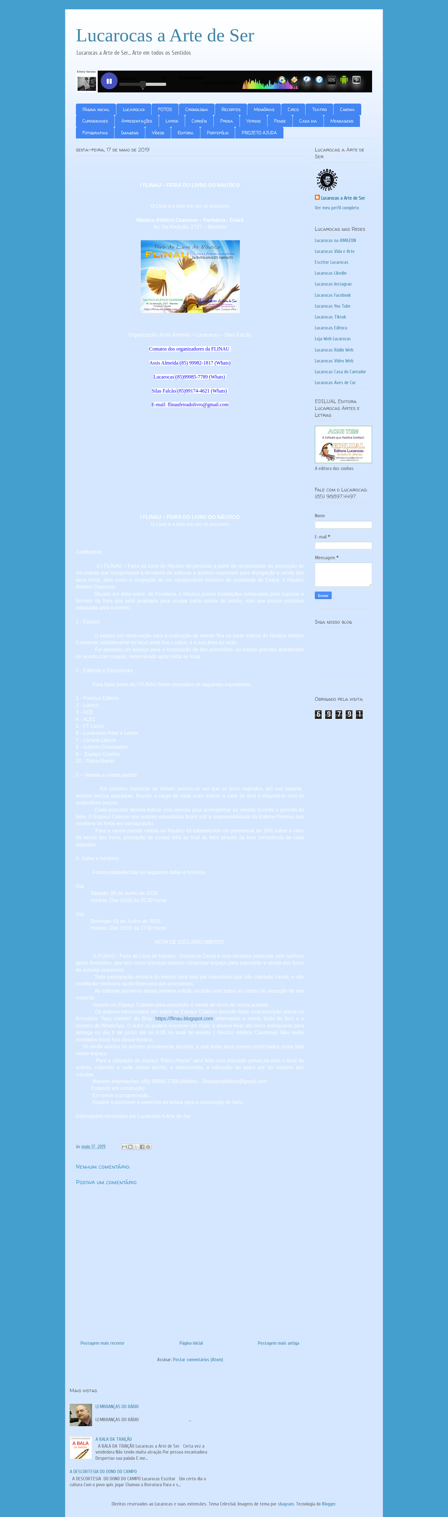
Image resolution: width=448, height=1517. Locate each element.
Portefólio (217, 133)
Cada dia (308, 121)
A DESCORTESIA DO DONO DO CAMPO (103, 1471)
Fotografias (95, 133)
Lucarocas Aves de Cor (335, 382)
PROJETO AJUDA (259, 133)
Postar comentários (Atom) (198, 1359)
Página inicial (96, 109)
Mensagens (341, 121)
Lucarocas (134, 109)
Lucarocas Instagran (333, 284)
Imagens (129, 133)
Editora (186, 133)
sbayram (286, 1504)
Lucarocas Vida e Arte (335, 251)
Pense (280, 121)
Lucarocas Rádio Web (334, 350)
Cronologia (196, 109)
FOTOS (165, 109)
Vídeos (158, 133)
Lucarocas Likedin (331, 273)
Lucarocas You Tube (333, 306)
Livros (172, 121)
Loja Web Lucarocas (333, 339)
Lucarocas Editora (331, 328)
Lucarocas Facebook (333, 295)
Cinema (347, 109)
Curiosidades (95, 121)
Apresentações (136, 121)
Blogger (328, 1504)
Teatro (319, 109)
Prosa (226, 121)
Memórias (264, 109)
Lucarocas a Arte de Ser (165, 35)
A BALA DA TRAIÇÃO (114, 1439)
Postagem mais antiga (278, 1343)
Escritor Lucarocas (331, 262)
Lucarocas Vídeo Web (334, 361)
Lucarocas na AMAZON (335, 240)
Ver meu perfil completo (337, 208)
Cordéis (199, 121)
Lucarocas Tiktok (330, 317)
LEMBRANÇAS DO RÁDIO (117, 1406)
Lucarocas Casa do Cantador (340, 372)
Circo (293, 109)
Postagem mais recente (102, 1343)
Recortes (231, 109)
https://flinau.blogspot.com (184, 1018)
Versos (253, 121)
